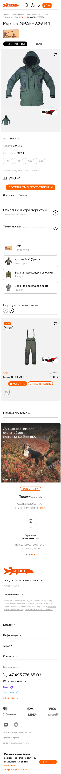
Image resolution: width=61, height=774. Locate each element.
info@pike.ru (10, 698)
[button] (11, 310)
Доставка (8, 195)
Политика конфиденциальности (17, 732)
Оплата (23, 195)
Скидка (8, 328)
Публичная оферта (11, 738)
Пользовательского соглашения (39, 609)
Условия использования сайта (16, 743)
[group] (31, 78)
